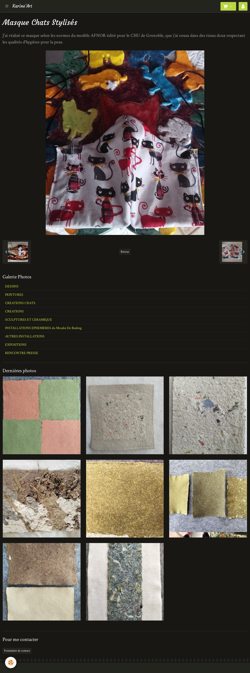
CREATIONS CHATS (20, 303)
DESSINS (11, 286)
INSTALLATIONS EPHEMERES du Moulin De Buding (43, 328)
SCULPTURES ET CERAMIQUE (28, 319)
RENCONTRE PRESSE (21, 353)
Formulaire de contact (17, 651)
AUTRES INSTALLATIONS (24, 336)
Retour (125, 252)
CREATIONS (14, 311)
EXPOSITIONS (16, 344)
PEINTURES (14, 294)
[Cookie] (10, 662)
